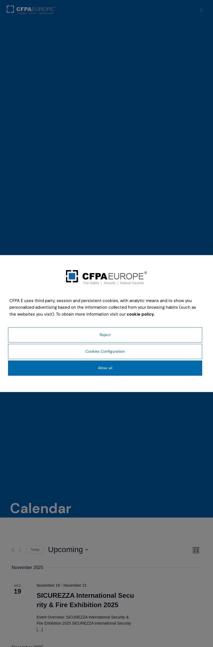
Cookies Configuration (105, 351)
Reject (105, 334)
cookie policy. (141, 314)
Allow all (105, 367)
